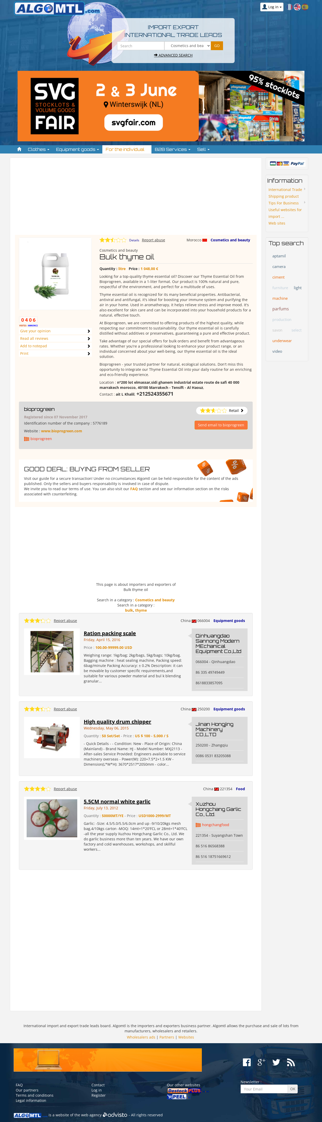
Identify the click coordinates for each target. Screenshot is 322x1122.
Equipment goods (229, 620)
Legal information (31, 1100)
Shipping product (284, 196)
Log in (96, 1090)
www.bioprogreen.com (61, 430)
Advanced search (173, 55)
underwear (282, 340)
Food (240, 788)
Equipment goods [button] (77, 149)
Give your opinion (35, 330)
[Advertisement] (136, 199)
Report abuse (153, 239)
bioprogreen (39, 409)
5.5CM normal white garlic (117, 801)
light (298, 287)
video (277, 351)
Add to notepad (33, 345)
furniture (280, 287)
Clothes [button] (38, 149)
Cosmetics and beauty (230, 239)
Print (24, 353)
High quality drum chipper (117, 721)
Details (134, 240)
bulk (129, 610)
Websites (186, 1037)
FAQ (134, 488)
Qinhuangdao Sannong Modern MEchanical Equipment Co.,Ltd (218, 643)
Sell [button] (203, 149)
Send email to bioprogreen (221, 424)
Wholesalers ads (141, 1037)
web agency (91, 1115)
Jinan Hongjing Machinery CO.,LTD (214, 729)
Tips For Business (284, 203)
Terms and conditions (34, 1095)
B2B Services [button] (172, 149)
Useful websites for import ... (285, 213)
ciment (278, 277)
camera (279, 266)
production (282, 319)
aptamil (279, 255)
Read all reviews (34, 338)
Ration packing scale (110, 633)
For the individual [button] (127, 149)
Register (98, 1095)
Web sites (277, 223)
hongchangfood (215, 824)
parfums (280, 309)
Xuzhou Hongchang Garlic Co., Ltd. (218, 809)
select (297, 330)
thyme (141, 610)
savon (277, 330)
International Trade (285, 189)
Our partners (27, 1090)
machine (280, 298)
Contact (98, 1084)
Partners (166, 1037)
